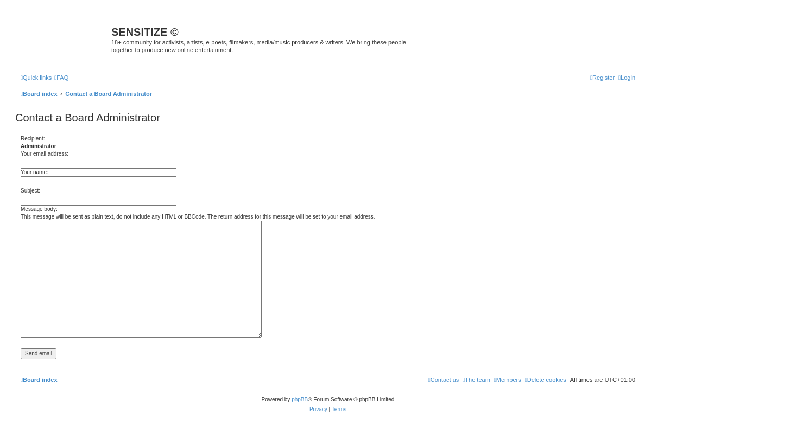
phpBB (300, 399)
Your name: (34, 172)
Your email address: (44, 154)
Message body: (39, 209)
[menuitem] (61, 77)
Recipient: (33, 139)
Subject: (30, 191)
